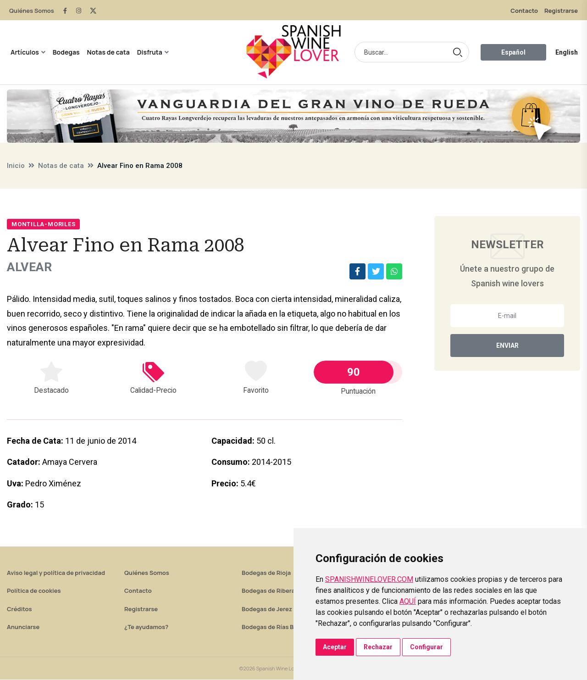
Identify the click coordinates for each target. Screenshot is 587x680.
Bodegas (66, 52)
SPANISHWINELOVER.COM (369, 579)
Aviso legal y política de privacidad (56, 573)
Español (513, 52)
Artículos (25, 52)
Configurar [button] (426, 647)
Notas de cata (108, 52)
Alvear (31, 267)
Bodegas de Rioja (266, 573)
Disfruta (149, 52)
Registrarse (561, 10)
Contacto (524, 10)
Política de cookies (34, 591)
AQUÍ (407, 601)
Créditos (19, 609)
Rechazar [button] (378, 647)
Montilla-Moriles (43, 224)
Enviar (507, 345)
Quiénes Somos (31, 10)
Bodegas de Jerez (267, 609)
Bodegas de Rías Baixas (275, 627)
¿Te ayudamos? (146, 627)
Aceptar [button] (335, 647)
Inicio (16, 166)
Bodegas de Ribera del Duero (283, 591)
